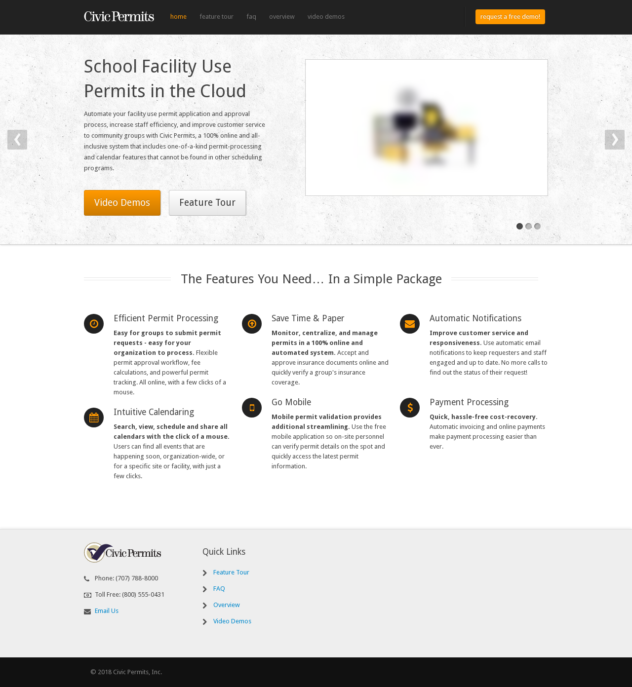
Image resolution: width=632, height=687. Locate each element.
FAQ (251, 16)
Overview (282, 16)
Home (178, 16)
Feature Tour (216, 16)
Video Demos (326, 16)
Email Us (106, 610)
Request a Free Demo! (510, 16)
